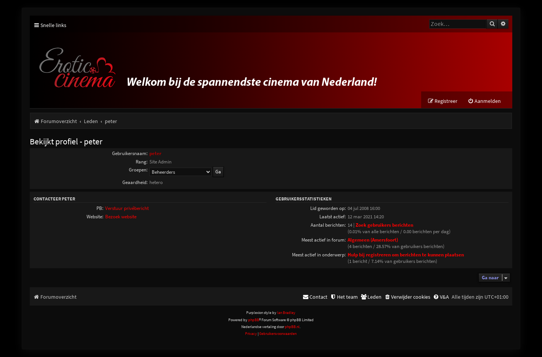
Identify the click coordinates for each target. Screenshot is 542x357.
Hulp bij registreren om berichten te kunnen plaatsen (406, 254)
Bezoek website (120, 216)
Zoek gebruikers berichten (384, 225)
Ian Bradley (286, 312)
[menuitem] (484, 101)
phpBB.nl (292, 326)
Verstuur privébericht (127, 208)
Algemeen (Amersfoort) (373, 240)
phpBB (253, 319)
